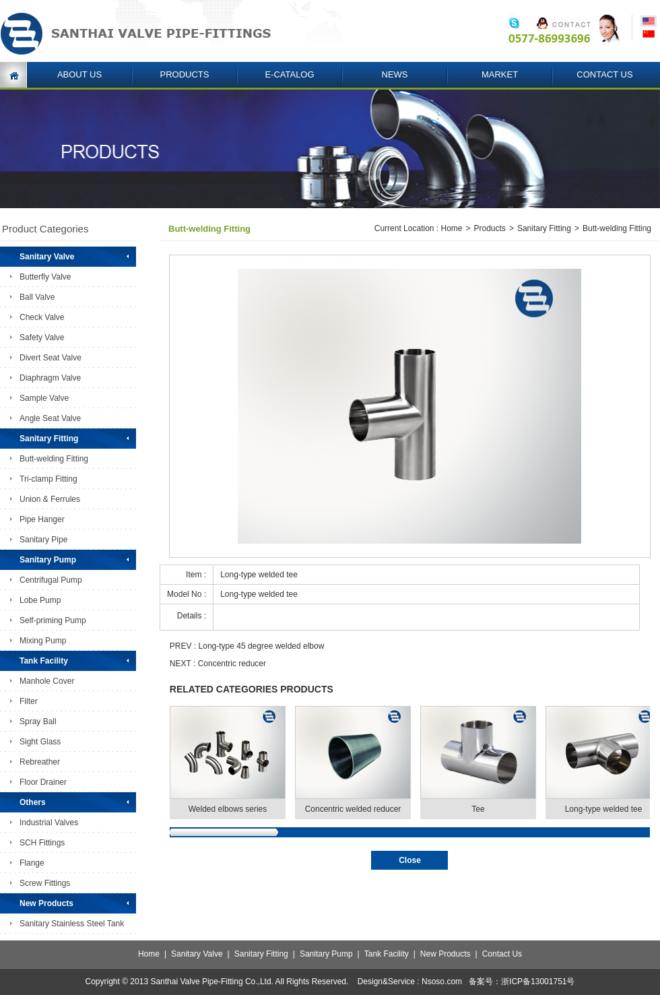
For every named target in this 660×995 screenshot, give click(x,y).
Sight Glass (40, 741)
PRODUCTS (184, 74)
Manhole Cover (47, 681)
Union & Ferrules (50, 499)
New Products (445, 954)
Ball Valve (37, 297)
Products (490, 228)
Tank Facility (386, 954)
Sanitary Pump (326, 954)
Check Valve (42, 317)
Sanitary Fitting (544, 228)
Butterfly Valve (45, 277)
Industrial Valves (49, 822)
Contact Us (502, 954)
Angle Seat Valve (50, 418)
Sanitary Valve (196, 954)
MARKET (500, 74)
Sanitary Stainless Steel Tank (72, 923)
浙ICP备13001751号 (537, 981)
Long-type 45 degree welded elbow (262, 646)
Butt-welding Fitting (54, 458)
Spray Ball (38, 721)
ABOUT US (79, 74)
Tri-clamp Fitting (48, 479)
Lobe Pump (40, 600)
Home (451, 228)
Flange (32, 863)
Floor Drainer (43, 782)
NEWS (395, 74)
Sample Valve (44, 398)
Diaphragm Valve (50, 378)
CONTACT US (604, 74)
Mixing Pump (43, 640)
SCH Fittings (42, 842)
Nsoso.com (442, 981)
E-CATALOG (289, 74)
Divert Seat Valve (50, 357)
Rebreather (40, 762)
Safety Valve (42, 337)
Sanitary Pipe (43, 539)
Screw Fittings (45, 883)
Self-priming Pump (53, 620)
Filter (29, 701)
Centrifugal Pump (51, 580)
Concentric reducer (232, 663)
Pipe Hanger (42, 519)
